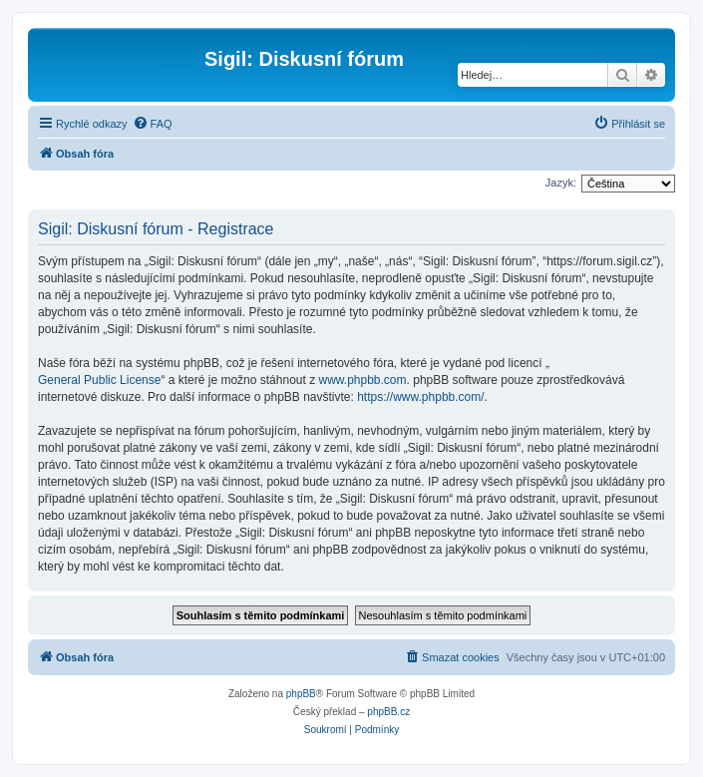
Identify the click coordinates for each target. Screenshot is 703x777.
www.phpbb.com (363, 380)
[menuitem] (153, 124)
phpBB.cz (388, 711)
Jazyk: (560, 183)
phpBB (301, 693)
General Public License (99, 380)
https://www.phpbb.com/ (420, 397)
